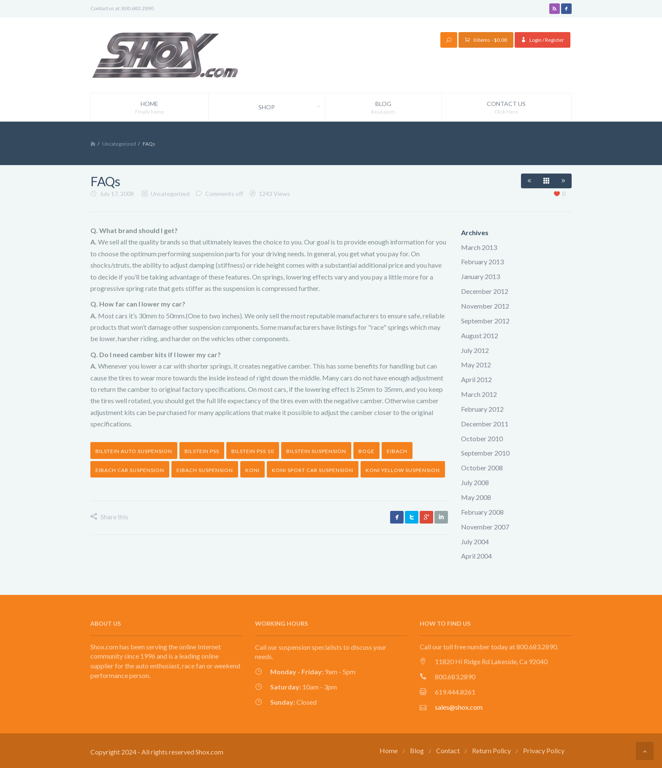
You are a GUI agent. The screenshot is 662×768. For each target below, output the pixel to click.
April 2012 (476, 379)
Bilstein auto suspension (133, 451)
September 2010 (485, 453)
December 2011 (484, 423)
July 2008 (475, 482)
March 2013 (479, 247)
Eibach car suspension (129, 470)
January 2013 (480, 276)
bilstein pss (201, 451)
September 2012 (485, 320)
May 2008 (476, 497)
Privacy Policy (543, 750)
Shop (291, 107)
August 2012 (479, 335)
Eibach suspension (204, 470)
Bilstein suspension (316, 451)
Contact (448, 750)
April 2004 (476, 556)
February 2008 (482, 511)
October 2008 (482, 468)
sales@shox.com (459, 707)
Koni (252, 470)
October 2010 (482, 438)
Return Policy (491, 750)
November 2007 (485, 526)
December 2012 (484, 291)
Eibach (397, 451)
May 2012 (476, 365)
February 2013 (482, 262)
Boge (366, 451)
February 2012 (482, 408)
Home (149, 107)
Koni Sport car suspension (312, 470)
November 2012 (485, 305)
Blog (383, 107)
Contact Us (506, 107)
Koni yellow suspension (403, 470)
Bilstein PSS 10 (252, 451)
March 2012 (479, 394)
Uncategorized (119, 144)
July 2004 (475, 541)
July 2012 (475, 350)
